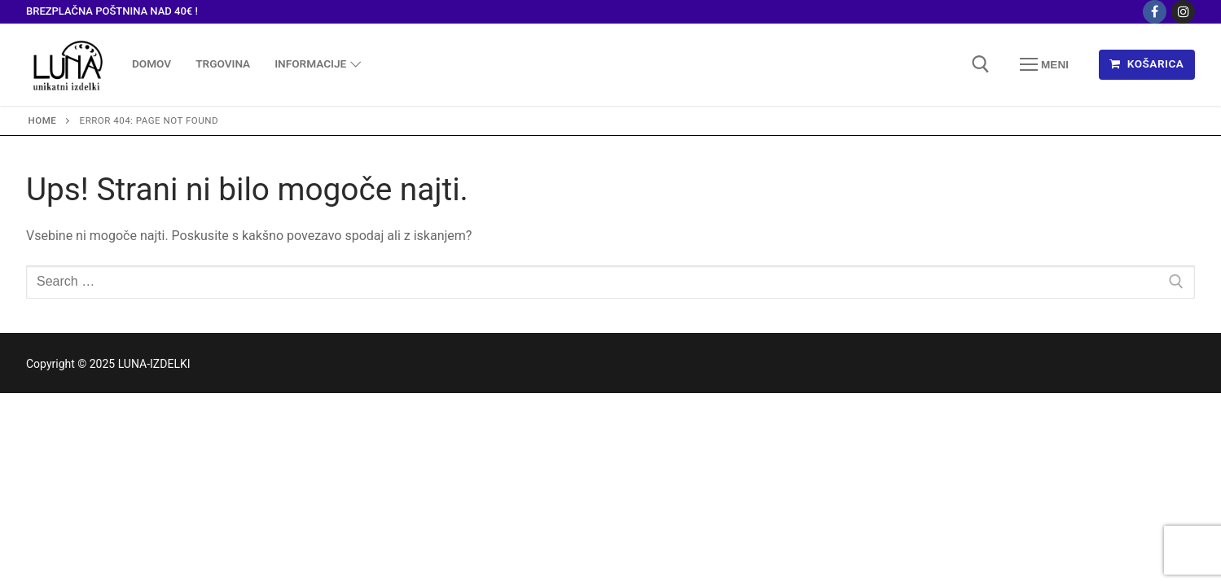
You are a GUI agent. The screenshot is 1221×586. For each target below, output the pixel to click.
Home (43, 120)
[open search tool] (981, 64)
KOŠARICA (1146, 63)
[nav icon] (1044, 64)
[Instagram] (1183, 12)
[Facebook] (1154, 12)
